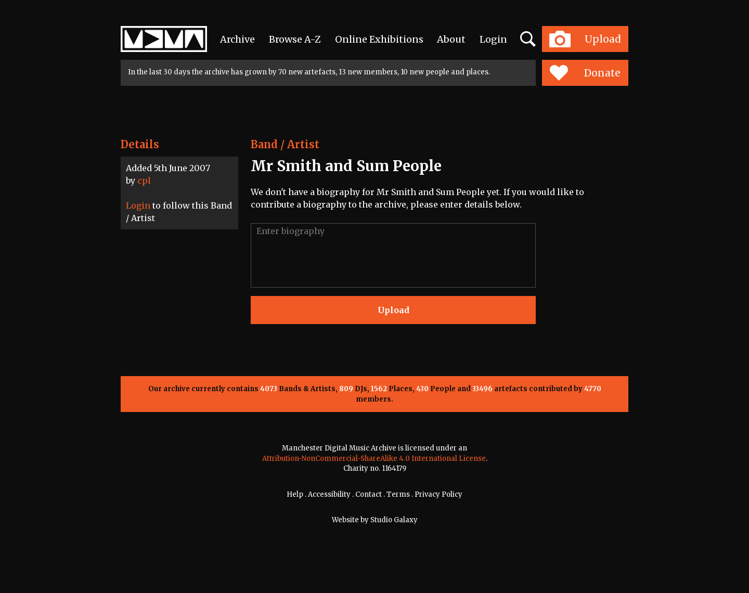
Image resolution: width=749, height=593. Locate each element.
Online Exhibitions (379, 39)
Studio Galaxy (394, 519)
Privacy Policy (438, 494)
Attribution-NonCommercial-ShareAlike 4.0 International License (374, 458)
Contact (368, 494)
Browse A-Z (295, 39)
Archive (237, 39)
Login (493, 39)
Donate (585, 73)
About (451, 39)
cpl (144, 180)
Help (295, 494)
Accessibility (329, 494)
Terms (398, 494)
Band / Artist (285, 144)
